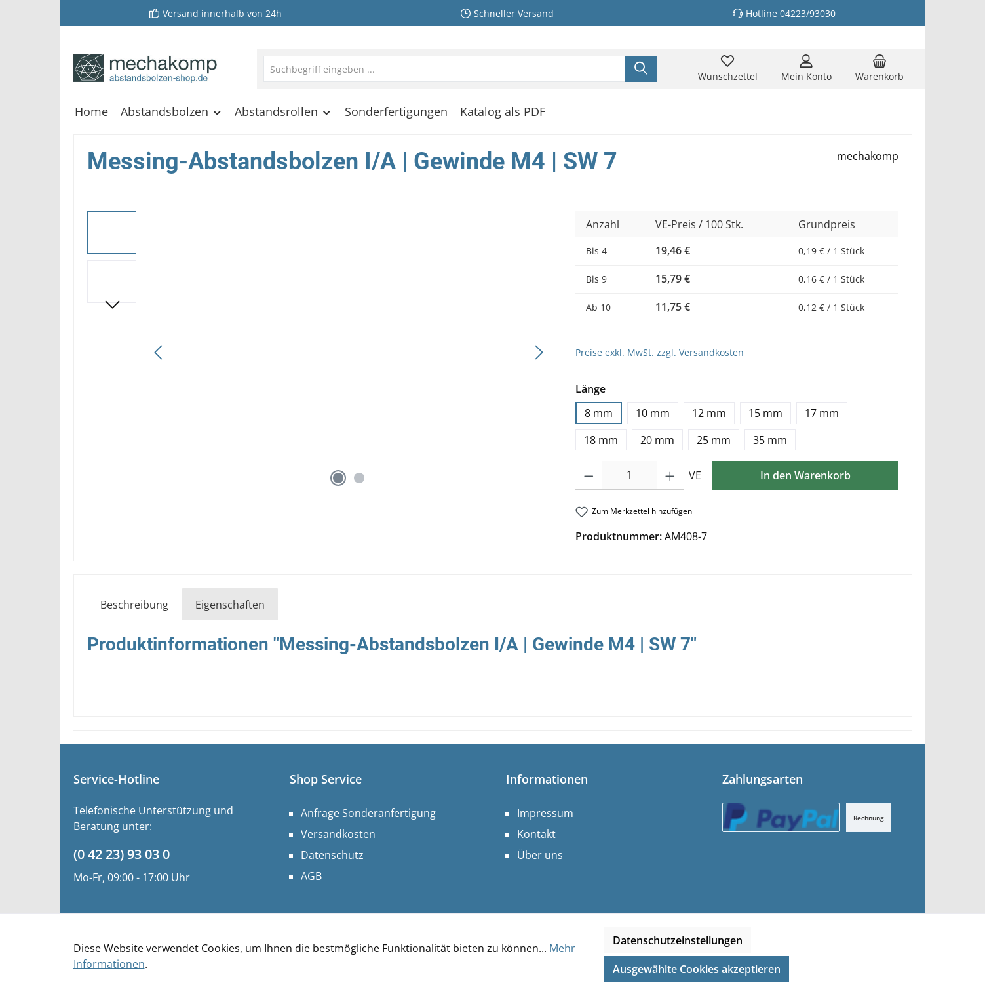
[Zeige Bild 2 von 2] (359, 478)
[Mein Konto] (806, 69)
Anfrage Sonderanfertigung (368, 813)
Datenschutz (332, 855)
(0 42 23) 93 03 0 (121, 854)
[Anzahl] (630, 475)
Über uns (540, 855)
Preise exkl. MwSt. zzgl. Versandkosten (659, 352)
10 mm (653, 413)
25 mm (714, 440)
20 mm (657, 440)
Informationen (547, 779)
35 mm (770, 440)
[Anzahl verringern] (588, 475)
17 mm (822, 413)
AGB (311, 876)
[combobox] (444, 69)
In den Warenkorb (805, 475)
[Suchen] (641, 69)
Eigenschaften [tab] (230, 604)
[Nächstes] (539, 352)
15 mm (765, 413)
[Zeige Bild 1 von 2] (338, 478)
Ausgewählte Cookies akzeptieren (697, 969)
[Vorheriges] (159, 352)
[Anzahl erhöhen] (670, 475)
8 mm (599, 413)
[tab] (134, 604)
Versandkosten (338, 834)
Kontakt (536, 834)
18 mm (601, 440)
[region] (318, 352)
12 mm (709, 413)
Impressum (545, 813)
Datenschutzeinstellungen (678, 940)
